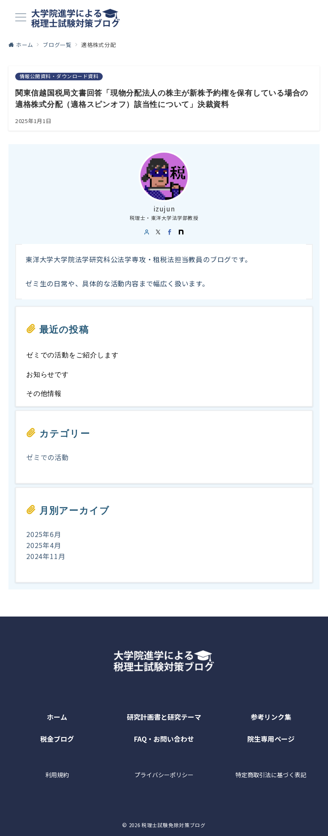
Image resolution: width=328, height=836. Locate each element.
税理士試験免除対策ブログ (174, 825)
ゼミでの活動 (47, 457)
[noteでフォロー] (181, 232)
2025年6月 (43, 534)
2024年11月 (45, 556)
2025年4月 (43, 545)
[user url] (147, 232)
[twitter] (158, 232)
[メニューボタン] (20, 18)
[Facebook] (170, 232)
